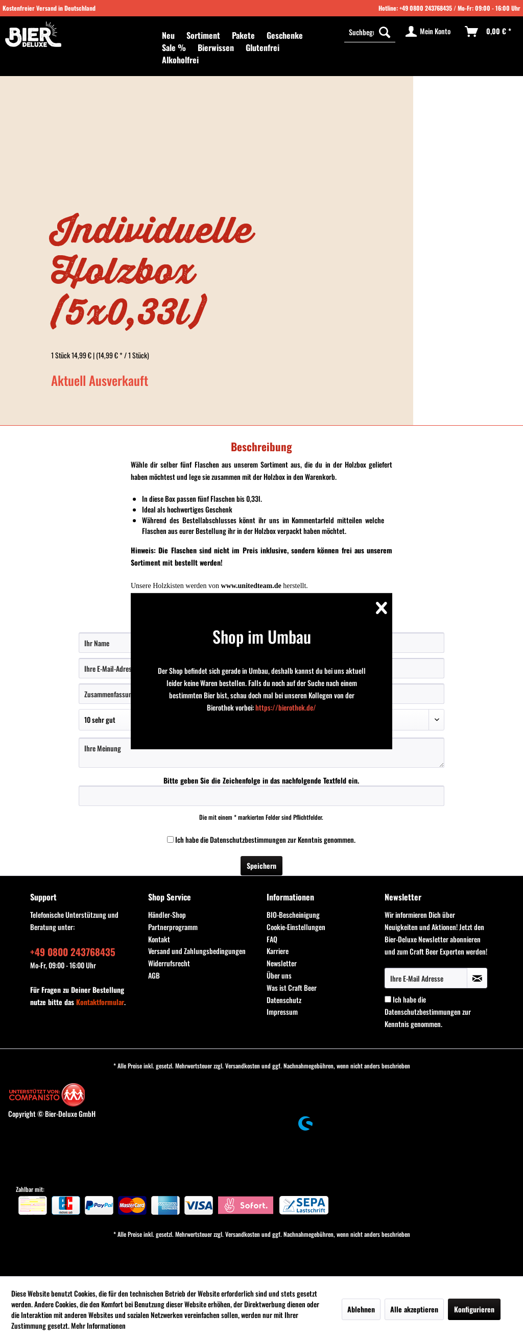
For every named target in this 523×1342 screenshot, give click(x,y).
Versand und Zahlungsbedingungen (197, 950)
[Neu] (168, 35)
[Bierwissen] (216, 47)
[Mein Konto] (428, 31)
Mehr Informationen (98, 1325)
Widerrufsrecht (169, 963)
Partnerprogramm (173, 926)
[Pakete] (243, 35)
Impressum (282, 1011)
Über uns (279, 975)
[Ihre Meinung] (262, 753)
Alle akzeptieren (414, 1309)
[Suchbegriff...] (369, 31)
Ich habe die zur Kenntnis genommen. (265, 839)
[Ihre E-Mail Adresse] (426, 978)
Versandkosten (242, 1065)
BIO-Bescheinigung (293, 914)
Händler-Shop (167, 914)
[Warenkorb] (488, 31)
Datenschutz (284, 999)
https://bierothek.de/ (285, 707)
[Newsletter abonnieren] (477, 978)
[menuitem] (168, 35)
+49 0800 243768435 (425, 8)
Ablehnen (361, 1309)
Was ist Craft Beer (292, 987)
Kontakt (159, 939)
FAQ (272, 939)
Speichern (261, 865)
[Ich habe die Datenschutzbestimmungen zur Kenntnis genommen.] (170, 839)
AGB (154, 975)
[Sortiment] (203, 35)
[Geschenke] (285, 35)
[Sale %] (174, 47)
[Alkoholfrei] (180, 60)
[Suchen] (384, 31)
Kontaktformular (100, 1001)
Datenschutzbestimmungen (248, 839)
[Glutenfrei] (262, 47)
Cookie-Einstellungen (296, 926)
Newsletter (282, 963)
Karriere (278, 950)
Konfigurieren (474, 1309)
